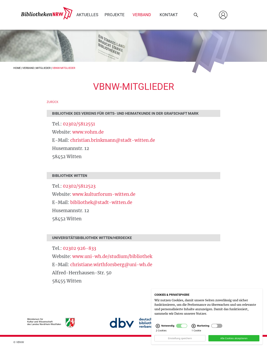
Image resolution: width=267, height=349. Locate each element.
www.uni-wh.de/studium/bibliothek (112, 261)
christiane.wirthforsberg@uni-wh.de (111, 269)
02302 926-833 (79, 253)
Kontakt (169, 14)
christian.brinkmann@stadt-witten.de (112, 145)
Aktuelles (87, 14)
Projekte (115, 14)
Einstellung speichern (180, 339)
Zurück (52, 107)
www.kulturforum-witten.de (103, 199)
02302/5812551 (79, 128)
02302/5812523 (79, 191)
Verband (142, 14)
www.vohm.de (88, 136)
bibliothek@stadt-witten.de (101, 207)
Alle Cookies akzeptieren (233, 339)
